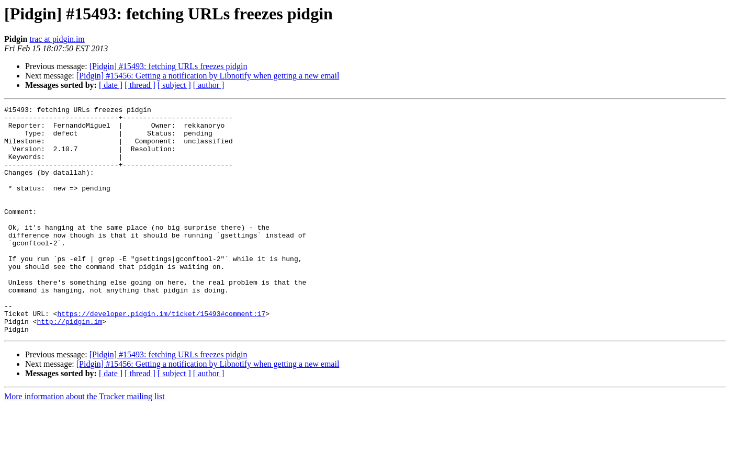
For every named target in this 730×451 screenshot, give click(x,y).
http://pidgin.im (69, 365)
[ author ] (208, 85)
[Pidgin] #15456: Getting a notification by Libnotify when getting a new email (208, 75)
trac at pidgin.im (56, 39)
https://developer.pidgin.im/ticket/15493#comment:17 (161, 355)
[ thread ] (140, 85)
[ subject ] (174, 85)
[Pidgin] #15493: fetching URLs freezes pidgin (168, 66)
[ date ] (110, 85)
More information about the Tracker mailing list (84, 441)
